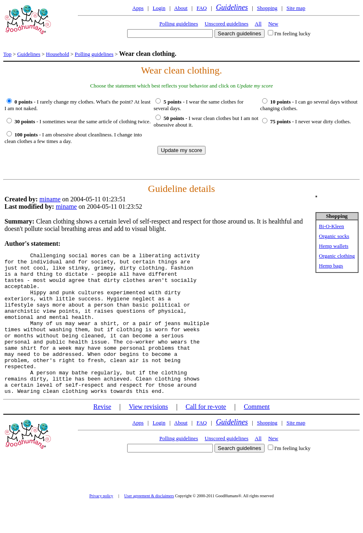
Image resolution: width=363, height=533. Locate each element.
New (273, 24)
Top (7, 54)
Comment (256, 434)
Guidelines (232, 7)
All (258, 24)
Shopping (267, 8)
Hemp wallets (334, 246)
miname (50, 199)
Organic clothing (337, 256)
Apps (138, 8)
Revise (102, 434)
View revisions (148, 434)
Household (57, 54)
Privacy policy (101, 524)
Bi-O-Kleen (331, 226)
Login (159, 8)
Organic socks (334, 236)
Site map (295, 8)
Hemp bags (331, 266)
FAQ (201, 8)
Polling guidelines (178, 24)
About (181, 8)
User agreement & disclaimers (149, 524)
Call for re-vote (206, 434)
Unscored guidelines (227, 24)
